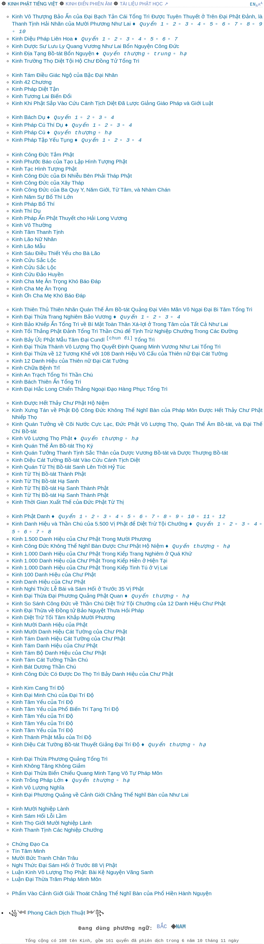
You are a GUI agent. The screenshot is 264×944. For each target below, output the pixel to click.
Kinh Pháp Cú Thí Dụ (54, 125)
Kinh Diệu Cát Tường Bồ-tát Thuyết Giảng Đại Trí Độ (101, 744)
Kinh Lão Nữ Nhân (34, 239)
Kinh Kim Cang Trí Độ (38, 688)
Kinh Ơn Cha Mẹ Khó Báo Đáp (49, 295)
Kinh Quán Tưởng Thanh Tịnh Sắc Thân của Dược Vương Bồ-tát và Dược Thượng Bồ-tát (120, 453)
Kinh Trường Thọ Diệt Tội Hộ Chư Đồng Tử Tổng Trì (75, 61)
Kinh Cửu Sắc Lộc (34, 260)
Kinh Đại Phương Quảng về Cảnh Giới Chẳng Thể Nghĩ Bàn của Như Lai (100, 795)
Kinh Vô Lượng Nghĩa (38, 787)
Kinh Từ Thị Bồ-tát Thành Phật (49, 474)
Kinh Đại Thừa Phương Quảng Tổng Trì (60, 759)
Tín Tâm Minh (28, 851)
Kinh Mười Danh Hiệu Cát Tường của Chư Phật (69, 631)
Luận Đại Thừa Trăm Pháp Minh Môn (56, 879)
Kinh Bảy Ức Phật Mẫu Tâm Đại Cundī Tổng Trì (83, 340)
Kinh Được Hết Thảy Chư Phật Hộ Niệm (60, 403)
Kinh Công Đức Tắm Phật (43, 154)
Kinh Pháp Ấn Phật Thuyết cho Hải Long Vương (69, 218)
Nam (182, 927)
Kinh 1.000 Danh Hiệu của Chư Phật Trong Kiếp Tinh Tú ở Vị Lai (90, 567)
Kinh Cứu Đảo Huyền (37, 274)
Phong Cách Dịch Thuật (56, 913)
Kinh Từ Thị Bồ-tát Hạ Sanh (45, 481)
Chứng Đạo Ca (30, 844)
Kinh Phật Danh (47, 516)
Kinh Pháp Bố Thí (33, 204)
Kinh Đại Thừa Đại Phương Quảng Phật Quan (93, 596)
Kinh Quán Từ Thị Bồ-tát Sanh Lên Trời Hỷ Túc (68, 467)
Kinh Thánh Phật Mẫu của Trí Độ (52, 737)
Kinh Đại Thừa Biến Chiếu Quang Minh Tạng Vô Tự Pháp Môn (87, 773)
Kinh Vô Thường (32, 225)
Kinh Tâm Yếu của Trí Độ (42, 702)
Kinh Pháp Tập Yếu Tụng (59, 140)
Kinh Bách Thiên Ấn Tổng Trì (46, 382)
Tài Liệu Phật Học (141, 3)
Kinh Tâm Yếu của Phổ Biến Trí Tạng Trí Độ (65, 709)
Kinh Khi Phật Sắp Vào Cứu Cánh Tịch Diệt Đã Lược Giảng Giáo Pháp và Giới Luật (112, 103)
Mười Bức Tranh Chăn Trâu (45, 858)
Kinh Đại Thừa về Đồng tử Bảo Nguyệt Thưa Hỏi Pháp (78, 610)
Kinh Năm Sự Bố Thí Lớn (42, 197)
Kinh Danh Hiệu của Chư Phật (48, 582)
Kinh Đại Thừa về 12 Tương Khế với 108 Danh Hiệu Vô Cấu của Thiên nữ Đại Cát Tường (120, 353)
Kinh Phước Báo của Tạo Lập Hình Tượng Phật (69, 161)
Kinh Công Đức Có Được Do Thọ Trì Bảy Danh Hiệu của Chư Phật (92, 674)
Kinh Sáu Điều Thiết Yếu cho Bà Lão (56, 253)
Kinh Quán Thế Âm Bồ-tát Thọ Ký (52, 446)
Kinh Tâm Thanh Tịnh (38, 232)
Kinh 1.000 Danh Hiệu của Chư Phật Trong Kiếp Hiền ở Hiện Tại (89, 561)
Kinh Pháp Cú (54, 132)
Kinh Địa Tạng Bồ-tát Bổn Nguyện (78, 53)
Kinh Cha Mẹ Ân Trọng (39, 288)
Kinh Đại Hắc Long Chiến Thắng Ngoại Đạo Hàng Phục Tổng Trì (90, 389)
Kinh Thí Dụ (26, 211)
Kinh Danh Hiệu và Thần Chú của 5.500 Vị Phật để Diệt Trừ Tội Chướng (116, 524)
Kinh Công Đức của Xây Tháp (48, 183)
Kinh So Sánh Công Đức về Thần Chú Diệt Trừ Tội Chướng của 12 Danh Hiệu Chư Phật (119, 603)
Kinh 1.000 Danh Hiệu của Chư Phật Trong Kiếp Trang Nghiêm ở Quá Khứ (102, 554)
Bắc (160, 927)
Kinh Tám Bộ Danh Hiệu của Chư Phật (59, 653)
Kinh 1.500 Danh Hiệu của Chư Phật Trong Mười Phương (81, 539)
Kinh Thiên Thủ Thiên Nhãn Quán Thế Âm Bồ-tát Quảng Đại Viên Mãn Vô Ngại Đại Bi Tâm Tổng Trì (132, 309)
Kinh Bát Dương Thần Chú (44, 667)
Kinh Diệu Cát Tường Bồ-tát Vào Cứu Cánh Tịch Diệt (76, 460)
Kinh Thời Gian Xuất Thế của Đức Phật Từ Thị (68, 502)
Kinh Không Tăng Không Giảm (48, 766)
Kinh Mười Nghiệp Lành (40, 809)
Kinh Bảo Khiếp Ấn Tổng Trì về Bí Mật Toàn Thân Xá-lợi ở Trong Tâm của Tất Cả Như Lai (120, 324)
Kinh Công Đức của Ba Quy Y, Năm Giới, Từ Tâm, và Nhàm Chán (91, 190)
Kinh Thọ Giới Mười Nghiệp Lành (52, 823)
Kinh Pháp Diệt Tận (35, 89)
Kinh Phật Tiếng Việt (33, 3)
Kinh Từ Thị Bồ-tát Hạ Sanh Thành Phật (60, 488)
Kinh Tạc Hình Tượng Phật (44, 169)
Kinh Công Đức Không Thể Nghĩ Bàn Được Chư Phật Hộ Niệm (113, 546)
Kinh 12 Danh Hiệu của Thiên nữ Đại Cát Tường (70, 361)
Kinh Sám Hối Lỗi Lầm (39, 816)
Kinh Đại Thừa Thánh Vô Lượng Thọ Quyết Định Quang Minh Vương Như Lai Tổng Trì (116, 347)
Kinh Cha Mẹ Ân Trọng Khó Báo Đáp (56, 281)
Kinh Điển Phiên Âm (88, 3)
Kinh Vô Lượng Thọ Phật (67, 438)
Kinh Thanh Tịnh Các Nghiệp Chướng (57, 830)
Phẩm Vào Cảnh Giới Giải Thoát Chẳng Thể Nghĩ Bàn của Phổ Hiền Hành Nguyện (112, 893)
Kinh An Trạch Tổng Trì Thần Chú (52, 375)
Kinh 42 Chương (32, 82)
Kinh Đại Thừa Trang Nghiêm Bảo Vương (78, 317)
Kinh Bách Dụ (45, 117)
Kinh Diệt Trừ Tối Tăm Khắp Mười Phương (63, 617)
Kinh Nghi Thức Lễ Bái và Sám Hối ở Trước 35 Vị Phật (78, 589)
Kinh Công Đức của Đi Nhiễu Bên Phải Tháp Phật (72, 176)
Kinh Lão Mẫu (28, 246)
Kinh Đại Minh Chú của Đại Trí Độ (53, 695)
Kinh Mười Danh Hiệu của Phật (49, 625)
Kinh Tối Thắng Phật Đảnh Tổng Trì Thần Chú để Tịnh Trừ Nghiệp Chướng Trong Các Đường (125, 331)
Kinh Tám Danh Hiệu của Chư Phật (54, 645)
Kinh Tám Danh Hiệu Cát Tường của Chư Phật (68, 638)
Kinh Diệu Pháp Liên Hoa (59, 39)
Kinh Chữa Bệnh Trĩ (36, 368)
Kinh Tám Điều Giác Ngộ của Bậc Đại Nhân (65, 75)
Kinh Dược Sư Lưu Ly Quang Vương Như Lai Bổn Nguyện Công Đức (95, 46)
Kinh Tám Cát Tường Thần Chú (50, 660)
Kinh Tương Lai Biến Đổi (41, 96)
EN (253, 4)
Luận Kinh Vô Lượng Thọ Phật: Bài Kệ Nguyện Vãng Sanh (82, 872)
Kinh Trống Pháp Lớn (63, 780)
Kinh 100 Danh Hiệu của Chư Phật (54, 574)
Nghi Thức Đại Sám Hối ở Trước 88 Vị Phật (64, 865)
